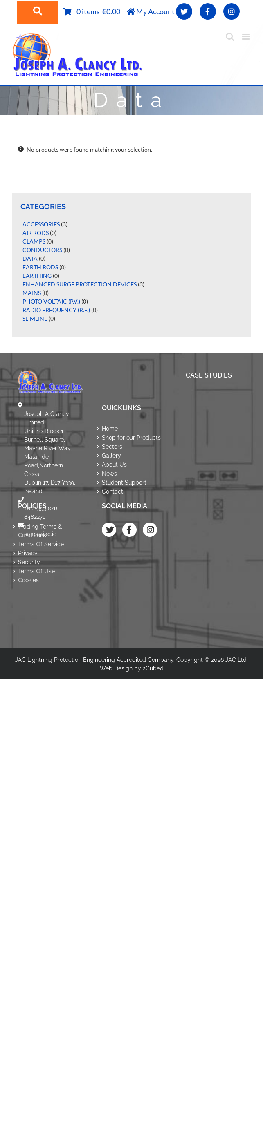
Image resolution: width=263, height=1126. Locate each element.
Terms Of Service (41, 544)
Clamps (33, 241)
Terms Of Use (36, 571)
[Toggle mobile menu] (246, 36)
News (109, 473)
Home (110, 428)
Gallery (111, 455)
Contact (112, 491)
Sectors (112, 446)
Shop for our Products (131, 437)
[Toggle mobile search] (230, 36)
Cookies (28, 580)
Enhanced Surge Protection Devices (79, 284)
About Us (114, 464)
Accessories (41, 224)
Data (30, 258)
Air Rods (35, 232)
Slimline (34, 318)
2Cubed (153, 668)
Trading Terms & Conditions (40, 530)
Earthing (37, 275)
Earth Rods (40, 267)
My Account (151, 11)
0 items (89, 11)
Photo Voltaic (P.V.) (51, 301)
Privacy (28, 553)
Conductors (42, 249)
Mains (31, 292)
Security (29, 562)
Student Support (124, 482)
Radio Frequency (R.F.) (56, 309)
